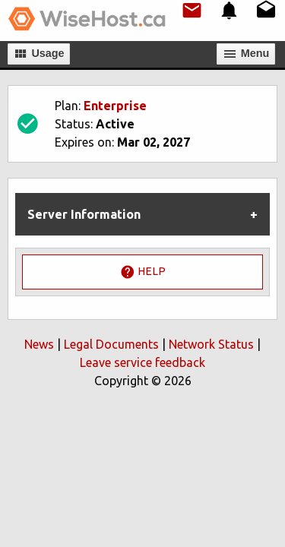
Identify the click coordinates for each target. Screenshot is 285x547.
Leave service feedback (142, 362)
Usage (38, 54)
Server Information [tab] (84, 214)
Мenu (246, 54)
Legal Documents (111, 344)
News (39, 344)
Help (143, 272)
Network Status (211, 344)
